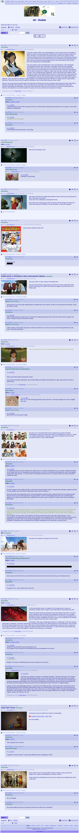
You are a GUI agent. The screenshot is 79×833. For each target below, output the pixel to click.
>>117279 (12, 739)
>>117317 (17, 642)
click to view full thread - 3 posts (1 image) (13, 732)
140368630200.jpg (10, 605)
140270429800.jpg (10, 224)
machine (60, 825)
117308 (5, 425)
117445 (9, 388)
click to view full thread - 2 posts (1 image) (13, 254)
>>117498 (11, 315)
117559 (9, 123)
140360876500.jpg (10, 769)
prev (2, 30)
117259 (5, 765)
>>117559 (12, 101)
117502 (9, 257)
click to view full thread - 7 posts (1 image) (13, 95)
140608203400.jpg (10, 193)
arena (71, 825)
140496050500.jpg (10, 278)
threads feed (73, 27)
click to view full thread (8, 212)
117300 (5, 340)
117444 (9, 367)
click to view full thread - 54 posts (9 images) (14, 297)
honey (76, 825)
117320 (9, 666)
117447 (5, 274)
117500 (9, 310)
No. (2, 45)
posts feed (63, 27)
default (33, 825)
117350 (9, 571)
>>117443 (11, 372)
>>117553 (25, 175)
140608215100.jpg (10, 146)
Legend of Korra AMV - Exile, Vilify (41, 716)
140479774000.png (15, 394)
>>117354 (12, 560)
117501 (9, 322)
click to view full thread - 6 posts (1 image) (13, 554)
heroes (66, 825)
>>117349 (11, 585)
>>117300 (25, 398)
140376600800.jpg (10, 429)
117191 (5, 706)
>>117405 (12, 483)
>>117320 (12, 642)
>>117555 (11, 105)
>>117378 (11, 486)
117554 (9, 167)
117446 (9, 408)
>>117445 (7, 343)
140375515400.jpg (10, 346)
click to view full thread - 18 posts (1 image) (13, 459)
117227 (5, 220)
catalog (17, 27)
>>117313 (7, 602)
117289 (5, 599)
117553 (5, 140)
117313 (9, 638)
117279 (9, 746)
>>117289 (11, 645)
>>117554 (7, 144)
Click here (18, 91)
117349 (9, 556)
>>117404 (12, 465)
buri (42, 825)
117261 (9, 802)
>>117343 (11, 563)
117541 (5, 45)
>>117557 (11, 117)
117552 (5, 189)
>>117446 (12, 392)
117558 (9, 112)
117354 (9, 580)
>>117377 (11, 469)
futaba (47, 825)
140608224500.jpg (15, 171)
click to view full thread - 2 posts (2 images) (13, 165)
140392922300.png (10, 535)
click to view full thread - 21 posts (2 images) (14, 364)
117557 (9, 98)
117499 (9, 299)
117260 (9, 793)
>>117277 (11, 751)
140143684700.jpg (10, 710)
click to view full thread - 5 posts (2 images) (13, 635)
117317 (9, 652)
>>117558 (17, 101)
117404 (9, 479)
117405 (9, 503)
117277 (9, 735)
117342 (5, 531)
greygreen (53, 825)
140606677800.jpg (10, 49)
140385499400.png (15, 670)
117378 (9, 462)
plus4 (38, 825)
